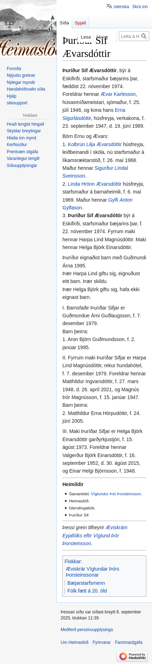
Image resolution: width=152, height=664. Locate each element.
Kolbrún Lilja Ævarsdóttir (95, 144)
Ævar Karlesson (118, 94)
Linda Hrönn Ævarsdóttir (95, 184)
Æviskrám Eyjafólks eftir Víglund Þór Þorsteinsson (94, 535)
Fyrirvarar (102, 642)
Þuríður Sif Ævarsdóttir (95, 215)
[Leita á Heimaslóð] (134, 36)
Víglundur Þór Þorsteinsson (116, 493)
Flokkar (73, 561)
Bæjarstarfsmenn (86, 583)
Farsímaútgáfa (128, 642)
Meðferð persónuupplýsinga (87, 629)
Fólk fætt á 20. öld (87, 591)
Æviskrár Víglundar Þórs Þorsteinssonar (93, 572)
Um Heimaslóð (75, 642)
